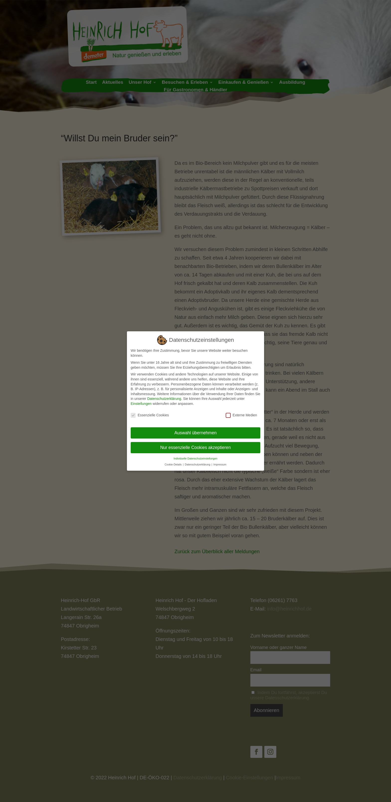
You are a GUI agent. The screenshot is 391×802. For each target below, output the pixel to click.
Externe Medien (241, 411)
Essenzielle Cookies (150, 411)
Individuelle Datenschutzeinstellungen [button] (195, 454)
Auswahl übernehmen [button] (195, 429)
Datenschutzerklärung (164, 395)
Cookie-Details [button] (173, 460)
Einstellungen (141, 400)
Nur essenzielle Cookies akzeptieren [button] (195, 444)
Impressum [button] (219, 460)
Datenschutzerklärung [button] (198, 460)
